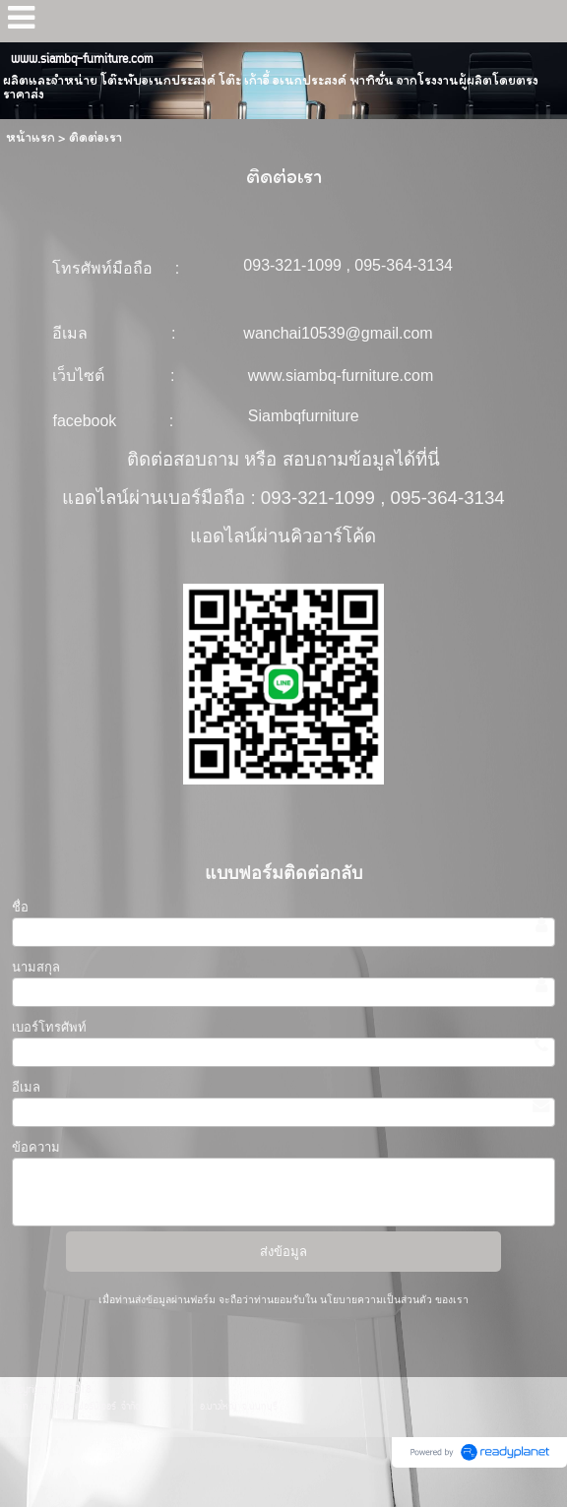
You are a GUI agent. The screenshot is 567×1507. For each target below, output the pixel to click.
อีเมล (26, 1087)
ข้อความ (36, 1147)
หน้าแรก (30, 137)
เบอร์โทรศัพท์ (49, 1027)
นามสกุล (36, 967)
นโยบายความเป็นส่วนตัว (376, 1299)
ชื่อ (20, 907)
